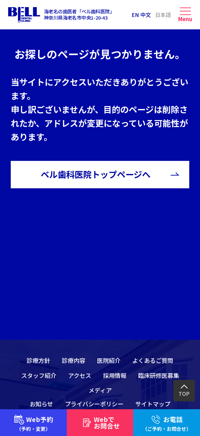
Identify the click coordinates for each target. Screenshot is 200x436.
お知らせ (41, 403)
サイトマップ (152, 403)
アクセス (79, 375)
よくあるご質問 (152, 360)
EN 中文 (141, 15)
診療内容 (73, 360)
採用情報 (114, 375)
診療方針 (38, 360)
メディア (100, 390)
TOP (184, 393)
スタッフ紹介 (38, 375)
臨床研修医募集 (158, 375)
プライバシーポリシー (94, 403)
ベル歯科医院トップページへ (95, 174)
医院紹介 (109, 360)
